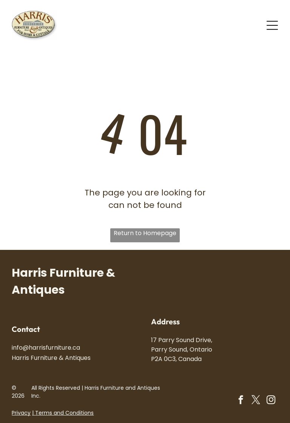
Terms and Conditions (64, 413)
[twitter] (255, 400)
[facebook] (240, 400)
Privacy (21, 413)
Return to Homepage (145, 233)
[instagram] (271, 400)
